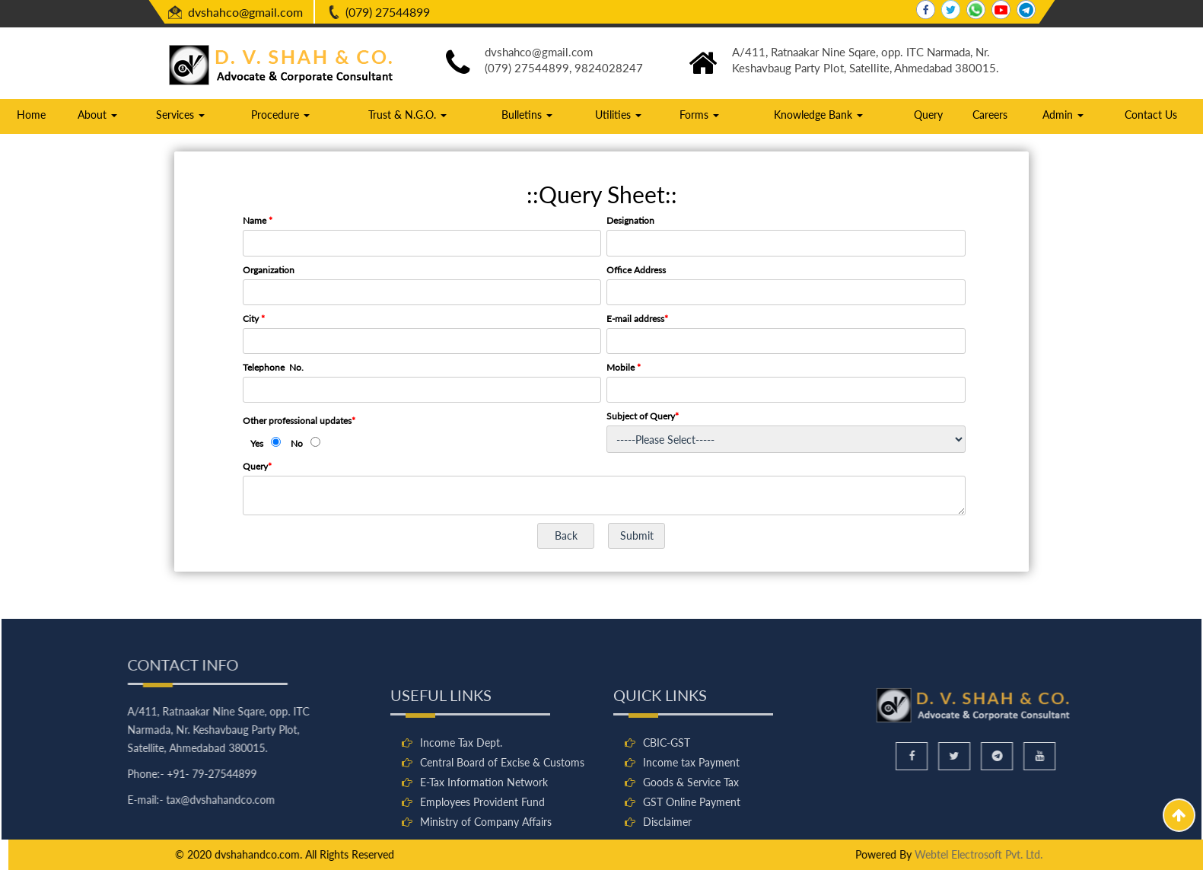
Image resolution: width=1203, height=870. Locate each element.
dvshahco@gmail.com (245, 12)
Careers (989, 114)
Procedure (280, 114)
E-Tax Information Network (484, 844)
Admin (1063, 114)
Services (180, 114)
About (97, 114)
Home (31, 114)
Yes (256, 443)
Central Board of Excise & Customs (502, 824)
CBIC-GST (666, 804)
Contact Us (1151, 114)
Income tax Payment (691, 824)
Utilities (618, 114)
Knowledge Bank (818, 114)
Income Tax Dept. (461, 804)
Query (928, 114)
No (297, 443)
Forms (699, 114)
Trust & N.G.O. (407, 114)
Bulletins (526, 114)
